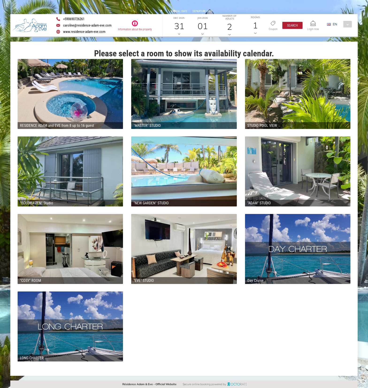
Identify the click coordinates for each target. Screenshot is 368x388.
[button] (292, 25)
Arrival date (179, 11)
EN (335, 24)
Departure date (202, 11)
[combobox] (341, 24)
